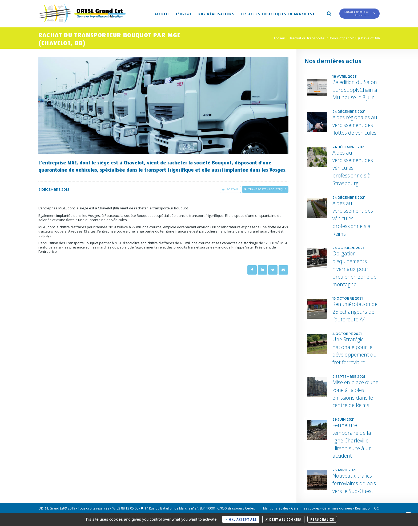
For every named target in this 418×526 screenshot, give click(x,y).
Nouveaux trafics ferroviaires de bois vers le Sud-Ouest (354, 483)
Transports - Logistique (265, 189)
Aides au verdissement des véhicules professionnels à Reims (352, 218)
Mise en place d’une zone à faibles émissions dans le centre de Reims (355, 394)
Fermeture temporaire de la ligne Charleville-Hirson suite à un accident (352, 440)
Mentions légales (275, 508)
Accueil (162, 13)
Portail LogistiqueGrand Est (359, 13)
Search (328, 13)
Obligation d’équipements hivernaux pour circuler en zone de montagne (354, 269)
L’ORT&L (184, 13)
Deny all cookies (283, 518)
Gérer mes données (337, 508)
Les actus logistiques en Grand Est (278, 13)
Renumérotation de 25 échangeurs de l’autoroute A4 (354, 311)
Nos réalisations (216, 13)
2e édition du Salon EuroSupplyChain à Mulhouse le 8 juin (354, 89)
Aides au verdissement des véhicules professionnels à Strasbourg (352, 168)
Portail (230, 189)
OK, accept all (241, 518)
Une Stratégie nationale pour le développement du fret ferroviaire (354, 351)
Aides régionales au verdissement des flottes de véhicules (354, 125)
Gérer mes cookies (305, 508)
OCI (377, 508)
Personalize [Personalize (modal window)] (322, 518)
